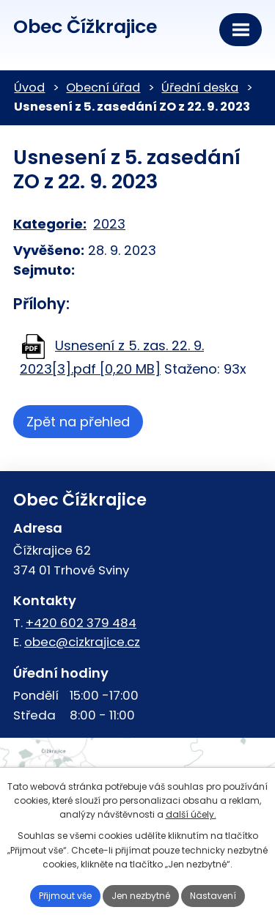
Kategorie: (50, 224)
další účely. (191, 814)
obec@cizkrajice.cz (82, 642)
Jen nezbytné (140, 895)
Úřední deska (199, 87)
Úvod (29, 87)
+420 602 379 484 (81, 623)
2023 (109, 224)
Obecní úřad (103, 87)
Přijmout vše (65, 895)
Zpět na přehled (78, 421)
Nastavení (213, 895)
